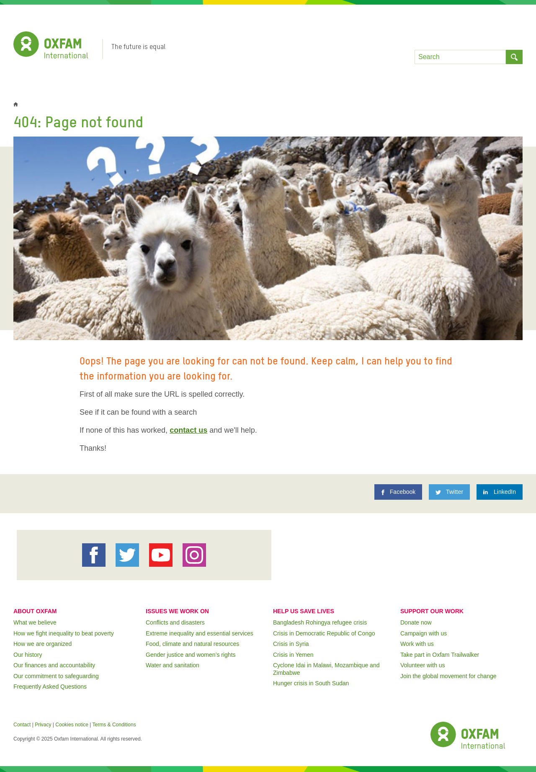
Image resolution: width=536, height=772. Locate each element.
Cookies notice (71, 725)
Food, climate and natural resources (192, 643)
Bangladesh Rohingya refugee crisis (320, 622)
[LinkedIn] (500, 492)
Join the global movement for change (448, 676)
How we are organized (42, 643)
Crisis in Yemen (293, 654)
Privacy (43, 725)
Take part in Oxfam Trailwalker (439, 654)
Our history (27, 654)
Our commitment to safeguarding (56, 676)
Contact (22, 725)
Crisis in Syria (291, 643)
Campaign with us (423, 633)
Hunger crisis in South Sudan (311, 683)
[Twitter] (449, 492)
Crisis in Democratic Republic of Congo (324, 633)
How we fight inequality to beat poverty (63, 633)
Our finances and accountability (54, 665)
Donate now (416, 622)
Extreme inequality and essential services (199, 633)
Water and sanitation (172, 665)
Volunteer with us (422, 665)
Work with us (417, 643)
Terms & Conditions (114, 725)
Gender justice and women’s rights (191, 654)
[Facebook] (398, 492)
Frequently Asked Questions (50, 686)
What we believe (35, 622)
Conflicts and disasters (175, 622)
